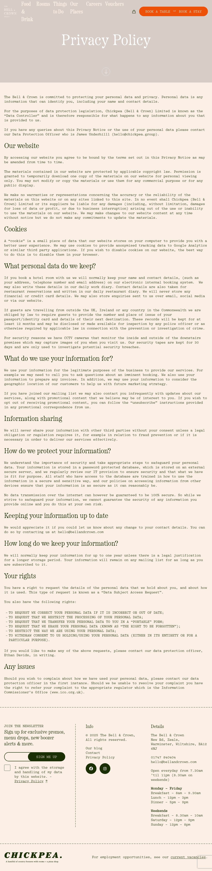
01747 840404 (163, 757)
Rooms (48, 6)
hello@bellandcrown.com (173, 762)
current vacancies (188, 857)
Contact (93, 753)
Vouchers (116, 6)
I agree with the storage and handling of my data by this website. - (39, 774)
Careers (100, 6)
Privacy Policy (28, 781)
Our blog (94, 748)
